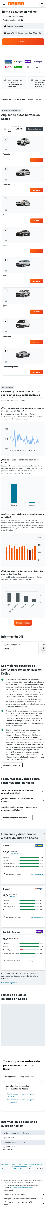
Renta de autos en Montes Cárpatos (14, 1169)
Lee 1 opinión (15, 853)
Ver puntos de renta (36, 874)
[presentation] (44, 834)
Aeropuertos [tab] (10, 1076)
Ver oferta (36, 160)
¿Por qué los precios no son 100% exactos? (24, 1203)
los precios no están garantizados (21, 1187)
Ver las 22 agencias (9, 983)
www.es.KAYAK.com (8, 1164)
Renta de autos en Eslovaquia (21, 1167)
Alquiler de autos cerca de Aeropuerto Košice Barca (21, 1095)
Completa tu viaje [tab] (27, 1076)
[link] (23, 623)
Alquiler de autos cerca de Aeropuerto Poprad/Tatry (21, 1101)
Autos (19, 1164)
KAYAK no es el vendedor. (24, 1194)
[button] (4, 3)
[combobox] (14, 16)
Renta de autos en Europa (33, 1164)
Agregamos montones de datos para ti (24, 1198)
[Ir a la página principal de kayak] (16, 3)
